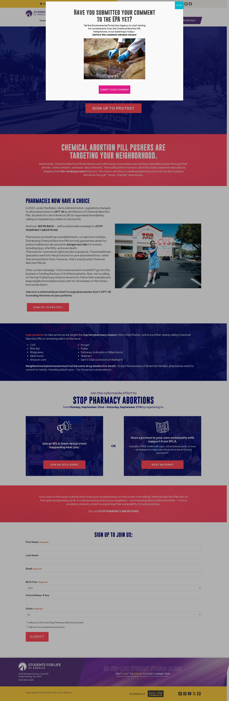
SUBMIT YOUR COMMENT (114, 89)
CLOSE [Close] (179, 5)
